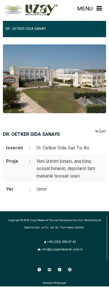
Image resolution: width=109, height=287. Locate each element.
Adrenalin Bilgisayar (54, 282)
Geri (102, 131)
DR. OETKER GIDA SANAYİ (25, 29)
